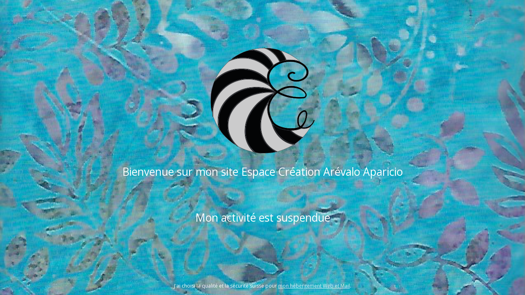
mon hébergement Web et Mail (314, 285)
